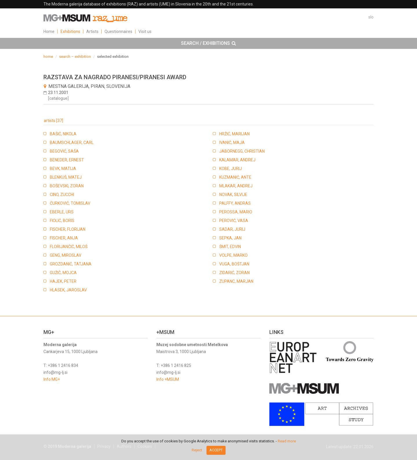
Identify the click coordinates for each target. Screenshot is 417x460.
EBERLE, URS (62, 212)
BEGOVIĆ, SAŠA (64, 151)
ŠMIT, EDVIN (230, 246)
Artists (92, 31)
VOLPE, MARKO (233, 255)
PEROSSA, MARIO (235, 212)
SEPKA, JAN (230, 238)
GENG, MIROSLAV (65, 255)
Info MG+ (51, 379)
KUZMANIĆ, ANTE (235, 177)
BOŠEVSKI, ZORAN (67, 186)
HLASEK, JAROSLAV (68, 290)
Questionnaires (118, 31)
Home (48, 31)
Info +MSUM (167, 379)
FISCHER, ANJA (64, 238)
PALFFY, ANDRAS (235, 203)
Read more (287, 441)
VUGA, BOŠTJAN (234, 264)
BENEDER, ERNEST (67, 160)
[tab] (208, 43)
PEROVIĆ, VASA (233, 220)
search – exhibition (75, 56)
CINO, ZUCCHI (62, 194)
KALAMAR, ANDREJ (237, 160)
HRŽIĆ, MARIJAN (234, 134)
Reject (197, 450)
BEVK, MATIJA (63, 168)
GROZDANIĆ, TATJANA (71, 264)
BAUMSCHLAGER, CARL (72, 142)
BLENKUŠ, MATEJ (66, 177)
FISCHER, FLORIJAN (67, 229)
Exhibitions (70, 31)
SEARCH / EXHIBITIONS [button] (208, 43)
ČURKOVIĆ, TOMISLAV (70, 203)
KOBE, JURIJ (230, 168)
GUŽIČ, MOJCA (63, 272)
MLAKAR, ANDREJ (236, 186)
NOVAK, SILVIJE (233, 194)
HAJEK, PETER (63, 281)
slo (371, 17)
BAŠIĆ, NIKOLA (63, 134)
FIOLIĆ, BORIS (62, 220)
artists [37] (53, 120)
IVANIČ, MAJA (232, 142)
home (48, 56)
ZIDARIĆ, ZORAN (234, 272)
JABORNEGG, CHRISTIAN (242, 151)
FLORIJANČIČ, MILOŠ (68, 246)
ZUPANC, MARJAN (236, 281)
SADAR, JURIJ (232, 229)
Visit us (144, 31)
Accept (216, 450)
